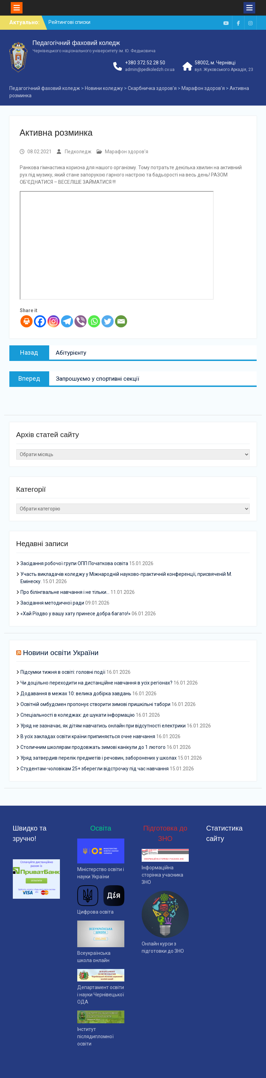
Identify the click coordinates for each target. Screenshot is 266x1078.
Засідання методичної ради (52, 603)
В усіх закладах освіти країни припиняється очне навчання (87, 736)
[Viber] (80, 321)
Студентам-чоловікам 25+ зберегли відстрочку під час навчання (94, 768)
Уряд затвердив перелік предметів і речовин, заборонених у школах (98, 758)
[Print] (26, 321)
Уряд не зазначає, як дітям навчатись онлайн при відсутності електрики (103, 725)
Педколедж (78, 151)
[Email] (121, 321)
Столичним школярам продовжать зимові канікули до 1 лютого (93, 747)
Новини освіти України (60, 652)
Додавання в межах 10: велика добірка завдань (75, 693)
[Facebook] (40, 321)
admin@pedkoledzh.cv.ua (150, 69)
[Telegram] (67, 321)
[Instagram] (53, 321)
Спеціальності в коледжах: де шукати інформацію (77, 715)
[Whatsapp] (94, 321)
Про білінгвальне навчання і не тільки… (64, 592)
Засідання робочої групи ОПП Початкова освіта (74, 563)
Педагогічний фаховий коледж (76, 42)
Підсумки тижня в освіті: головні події (62, 672)
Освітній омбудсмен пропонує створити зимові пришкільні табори (95, 704)
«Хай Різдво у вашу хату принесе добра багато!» (75, 613)
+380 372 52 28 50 (145, 62)
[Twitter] (107, 321)
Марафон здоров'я (126, 151)
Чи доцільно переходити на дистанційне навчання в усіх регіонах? (96, 683)
